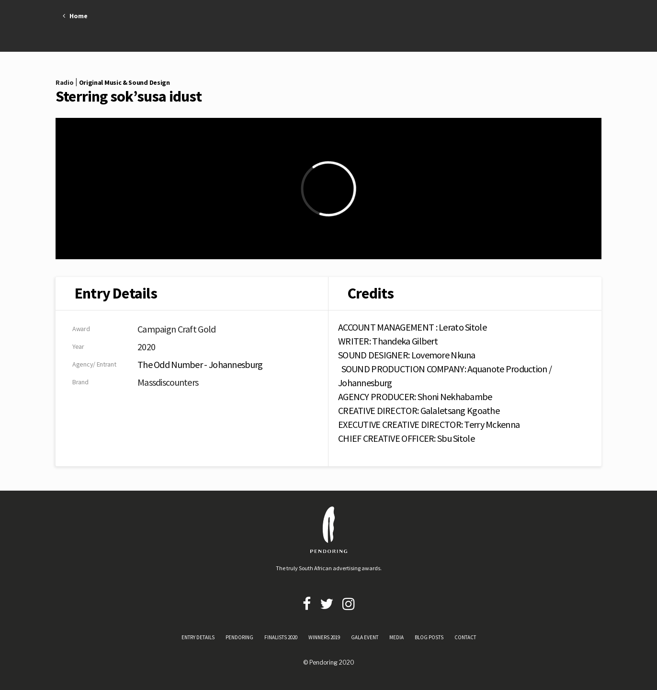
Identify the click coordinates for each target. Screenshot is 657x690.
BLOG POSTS (429, 637)
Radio (65, 82)
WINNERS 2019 (324, 637)
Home (75, 16)
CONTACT (465, 637)
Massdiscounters (167, 382)
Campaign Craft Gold (176, 329)
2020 (146, 347)
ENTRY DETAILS (198, 637)
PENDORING (239, 637)
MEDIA (396, 637)
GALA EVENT (364, 637)
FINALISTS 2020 (280, 637)
